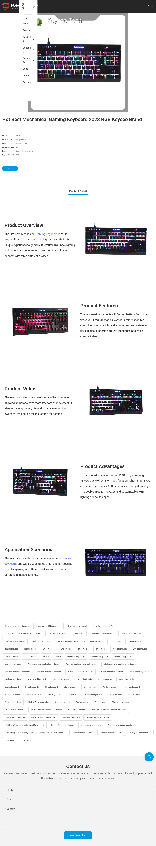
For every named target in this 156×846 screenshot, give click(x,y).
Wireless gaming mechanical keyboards (44, 664)
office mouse (101, 649)
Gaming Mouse (82, 702)
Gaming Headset (115, 695)
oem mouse (71, 695)
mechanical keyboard (61, 679)
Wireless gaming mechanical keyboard (82, 664)
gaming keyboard (12, 687)
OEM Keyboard (54, 695)
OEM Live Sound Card (71, 717)
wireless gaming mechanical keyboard (46, 710)
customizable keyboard (131, 634)
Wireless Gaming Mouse (92, 695)
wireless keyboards (12, 695)
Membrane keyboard (99, 656)
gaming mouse (30, 649)
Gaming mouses (116, 641)
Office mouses (48, 649)
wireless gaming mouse (93, 641)
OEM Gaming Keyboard (57, 634)
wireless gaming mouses (67, 641)
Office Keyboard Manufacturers (48, 626)
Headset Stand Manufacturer (97, 717)
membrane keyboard (13, 664)
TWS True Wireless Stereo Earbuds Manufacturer (24, 725)
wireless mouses (140, 649)
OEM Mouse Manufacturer (110, 733)
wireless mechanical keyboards (80, 672)
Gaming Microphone (13, 702)
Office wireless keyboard (15, 710)
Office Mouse (100, 702)
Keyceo (9, 239)
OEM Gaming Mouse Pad (103, 626)
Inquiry (10, 168)
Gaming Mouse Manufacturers (17, 626)
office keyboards (71, 687)
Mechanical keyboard (13, 679)
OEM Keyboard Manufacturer (139, 733)
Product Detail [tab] (78, 191)
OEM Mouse (10, 740)
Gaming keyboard (105, 679)
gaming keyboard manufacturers (52, 733)
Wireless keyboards (110, 687)
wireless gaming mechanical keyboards (120, 664)
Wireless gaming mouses (15, 641)
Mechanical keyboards (139, 672)
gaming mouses (11, 649)
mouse (58, 656)
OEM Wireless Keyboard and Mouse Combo (108, 710)
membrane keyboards (123, 656)
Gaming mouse (135, 641)
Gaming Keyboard (46, 234)
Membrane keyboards (76, 656)
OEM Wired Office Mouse (15, 717)
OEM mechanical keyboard (83, 733)
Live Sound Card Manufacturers (103, 634)
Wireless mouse (11, 656)
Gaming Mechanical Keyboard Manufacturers (23, 634)
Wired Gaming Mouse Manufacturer (122, 725)
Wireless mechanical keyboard (49, 672)
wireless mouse (30, 656)
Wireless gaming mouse (41, 641)
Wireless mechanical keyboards (17, 672)
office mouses (83, 649)
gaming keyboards (126, 679)
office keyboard (90, 687)
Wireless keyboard (132, 687)
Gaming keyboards (84, 679)
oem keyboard (26, 740)
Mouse (46, 656)
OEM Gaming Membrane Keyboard (19, 733)
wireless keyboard (34, 695)
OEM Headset (78, 634)
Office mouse (66, 649)
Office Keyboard (134, 695)
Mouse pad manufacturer (91, 725)
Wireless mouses (120, 649)
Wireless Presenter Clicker (38, 702)
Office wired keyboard (120, 702)
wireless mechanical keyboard (111, 672)
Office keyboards (32, 687)
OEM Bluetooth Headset (77, 626)
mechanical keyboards (37, 679)
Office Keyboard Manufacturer (43, 717)
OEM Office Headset (76, 710)
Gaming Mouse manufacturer (62, 725)
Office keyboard (51, 687)
